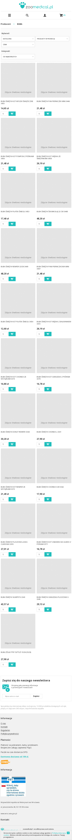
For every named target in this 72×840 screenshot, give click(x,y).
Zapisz (36, 696)
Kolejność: (5, 51)
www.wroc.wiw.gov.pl (9, 813)
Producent (6, 24)
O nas (3, 724)
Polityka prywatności (10, 734)
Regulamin (5, 730)
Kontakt (4, 727)
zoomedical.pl (28, 829)
